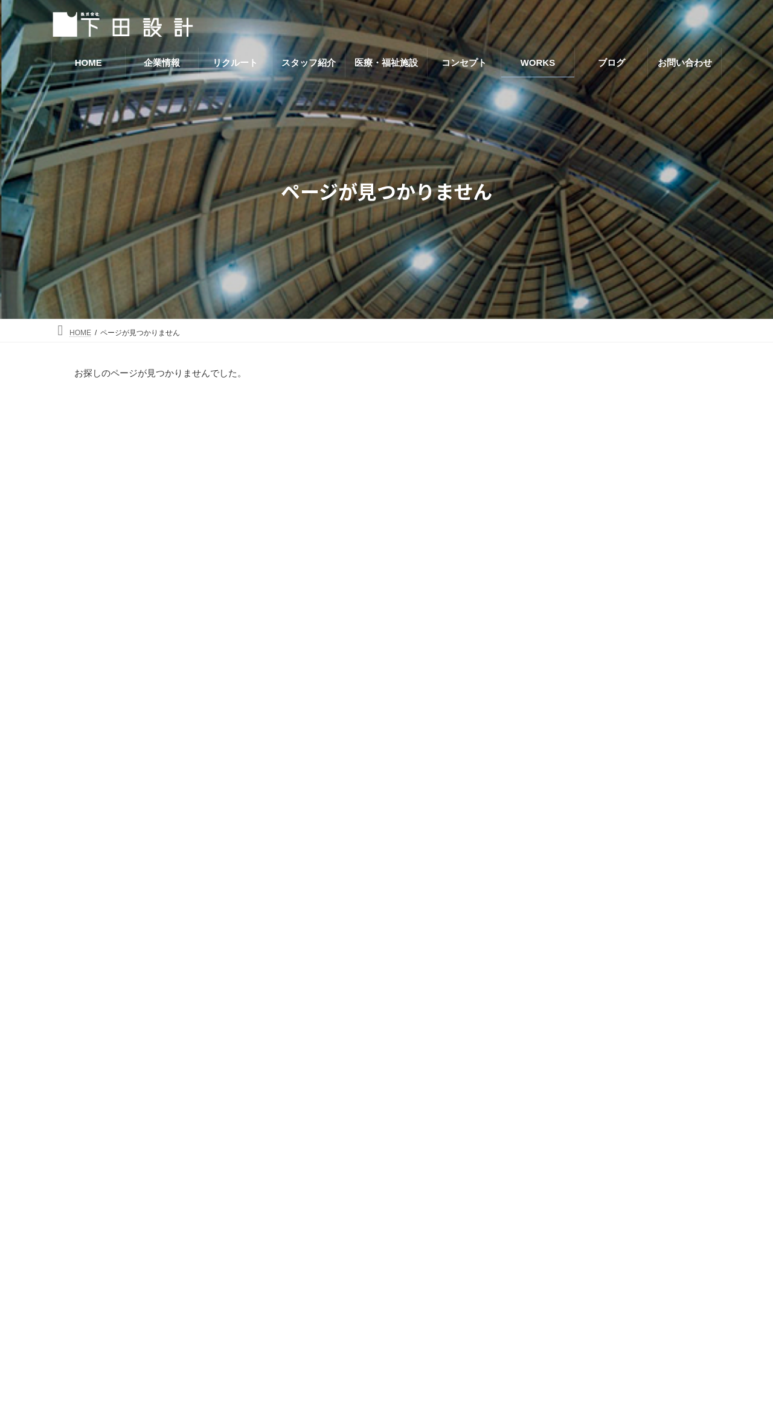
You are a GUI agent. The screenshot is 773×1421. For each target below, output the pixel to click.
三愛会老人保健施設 (631, 812)
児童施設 (560, 470)
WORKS (532, 1232)
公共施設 (560, 494)
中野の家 (610, 676)
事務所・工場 (568, 424)
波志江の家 (614, 744)
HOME (528, 1084)
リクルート (537, 1132)
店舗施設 (560, 540)
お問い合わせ (542, 1280)
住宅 (551, 447)
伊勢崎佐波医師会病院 (635, 880)
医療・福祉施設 (546, 1182)
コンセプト (537, 1207)
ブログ (528, 1255)
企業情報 (533, 1108)
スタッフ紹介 (542, 1157)
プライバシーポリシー (560, 1305)
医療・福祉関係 (572, 517)
